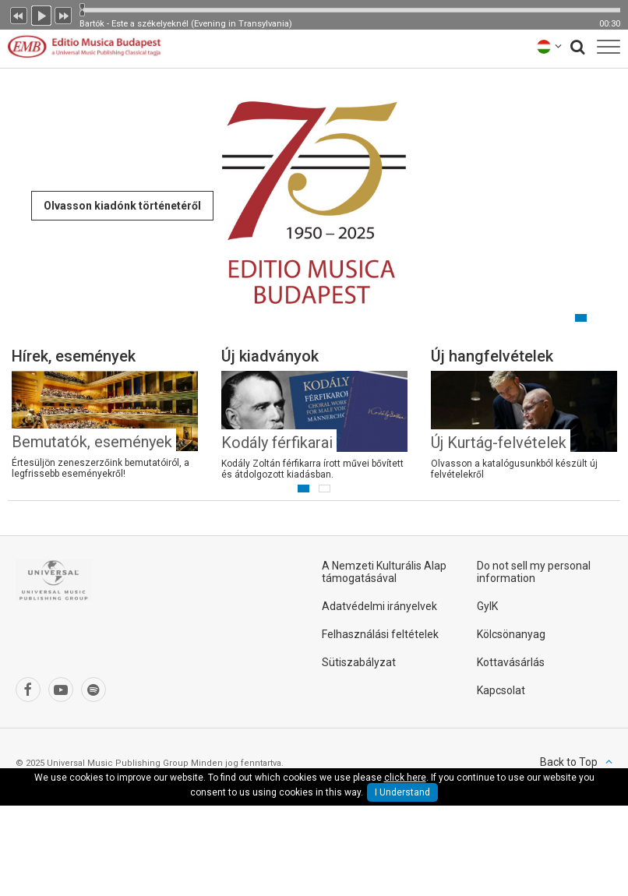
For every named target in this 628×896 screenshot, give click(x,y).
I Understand (402, 792)
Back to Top (569, 762)
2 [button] (581, 318)
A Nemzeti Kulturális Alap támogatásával (384, 571)
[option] (314, 202)
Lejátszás (41, 14)
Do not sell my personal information (534, 571)
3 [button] (602, 318)
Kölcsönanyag (511, 634)
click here (405, 777)
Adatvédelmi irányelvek (379, 606)
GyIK (487, 606)
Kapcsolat (501, 690)
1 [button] (560, 318)
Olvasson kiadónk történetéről (122, 205)
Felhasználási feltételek (380, 634)
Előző (19, 14)
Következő (64, 14)
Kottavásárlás (511, 662)
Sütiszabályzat (359, 662)
